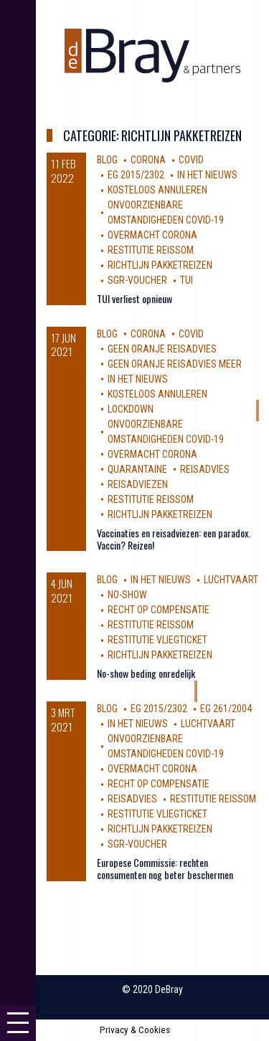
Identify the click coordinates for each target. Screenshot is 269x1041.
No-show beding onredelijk (146, 673)
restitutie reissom (151, 250)
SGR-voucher (137, 280)
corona (148, 159)
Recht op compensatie (158, 609)
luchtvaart (231, 579)
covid (191, 159)
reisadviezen (138, 484)
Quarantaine (137, 469)
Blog (107, 159)
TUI (186, 280)
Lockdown (131, 409)
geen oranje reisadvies (162, 349)
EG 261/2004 (226, 708)
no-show (127, 594)
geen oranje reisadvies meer (175, 364)
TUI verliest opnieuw (134, 298)
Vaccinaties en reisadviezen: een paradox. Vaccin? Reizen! (173, 538)
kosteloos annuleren (157, 190)
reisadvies (205, 469)
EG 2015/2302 (136, 175)
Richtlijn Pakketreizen (160, 265)
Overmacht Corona (152, 235)
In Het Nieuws (207, 175)
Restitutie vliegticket (157, 640)
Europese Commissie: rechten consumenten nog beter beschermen (165, 868)
